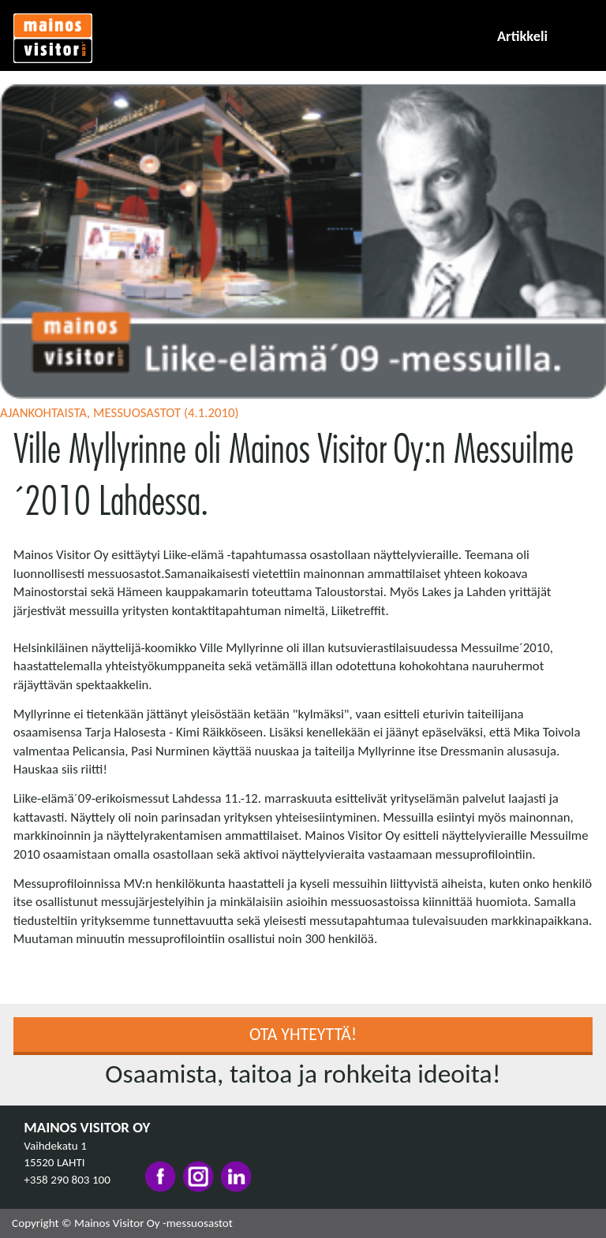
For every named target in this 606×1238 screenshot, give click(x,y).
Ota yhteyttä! (303, 1034)
